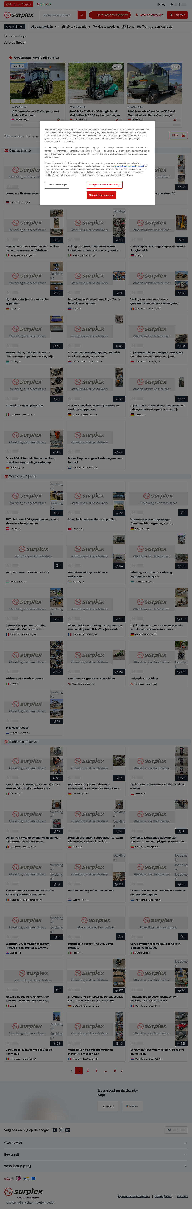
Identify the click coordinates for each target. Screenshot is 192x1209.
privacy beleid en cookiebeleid (129, 166)
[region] (97, 163)
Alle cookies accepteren (101, 195)
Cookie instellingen (57, 185)
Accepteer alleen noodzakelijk (104, 185)
